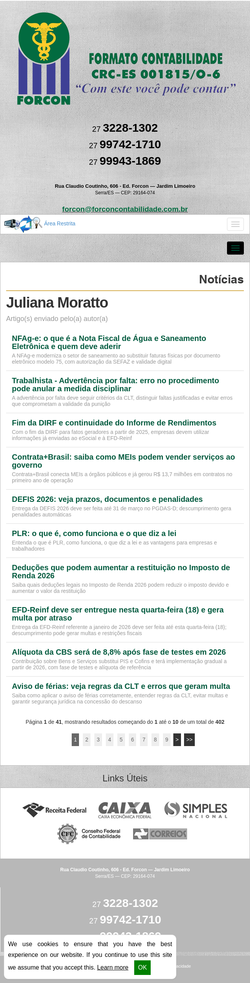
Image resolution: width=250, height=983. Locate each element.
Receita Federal (54, 810)
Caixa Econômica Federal (125, 810)
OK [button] (142, 967)
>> (189, 739)
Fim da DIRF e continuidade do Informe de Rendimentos (114, 423)
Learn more (112, 967)
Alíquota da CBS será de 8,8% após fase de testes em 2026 (119, 652)
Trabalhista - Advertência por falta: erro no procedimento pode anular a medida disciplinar (115, 385)
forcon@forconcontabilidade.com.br (125, 209)
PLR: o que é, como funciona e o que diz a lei (94, 534)
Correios (160, 834)
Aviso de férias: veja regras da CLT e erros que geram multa (121, 686)
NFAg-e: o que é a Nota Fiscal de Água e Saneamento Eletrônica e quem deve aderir (109, 342)
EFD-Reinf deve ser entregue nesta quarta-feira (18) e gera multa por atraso (118, 614)
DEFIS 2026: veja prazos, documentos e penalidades (107, 499)
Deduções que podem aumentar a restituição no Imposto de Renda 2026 (121, 572)
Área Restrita (40, 224)
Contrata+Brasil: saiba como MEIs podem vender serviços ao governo (123, 461)
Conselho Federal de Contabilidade (89, 834)
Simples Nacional (195, 810)
